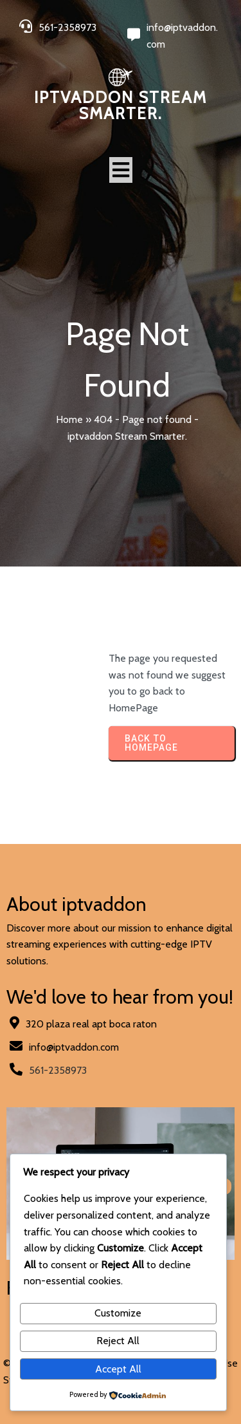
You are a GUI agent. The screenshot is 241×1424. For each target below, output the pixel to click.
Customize (117, 1313)
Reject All (117, 1341)
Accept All (118, 1369)
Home (69, 419)
